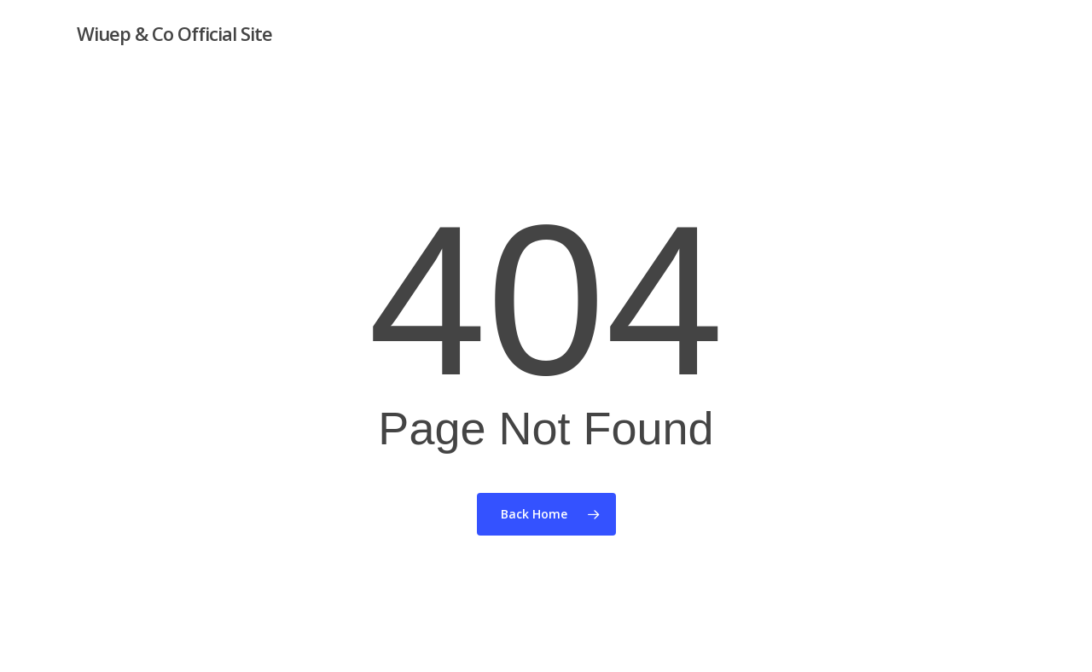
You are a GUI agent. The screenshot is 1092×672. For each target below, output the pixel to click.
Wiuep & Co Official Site (174, 33)
